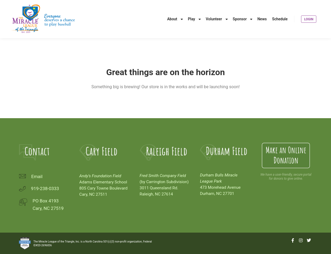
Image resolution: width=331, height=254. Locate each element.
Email (36, 176)
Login (308, 19)
